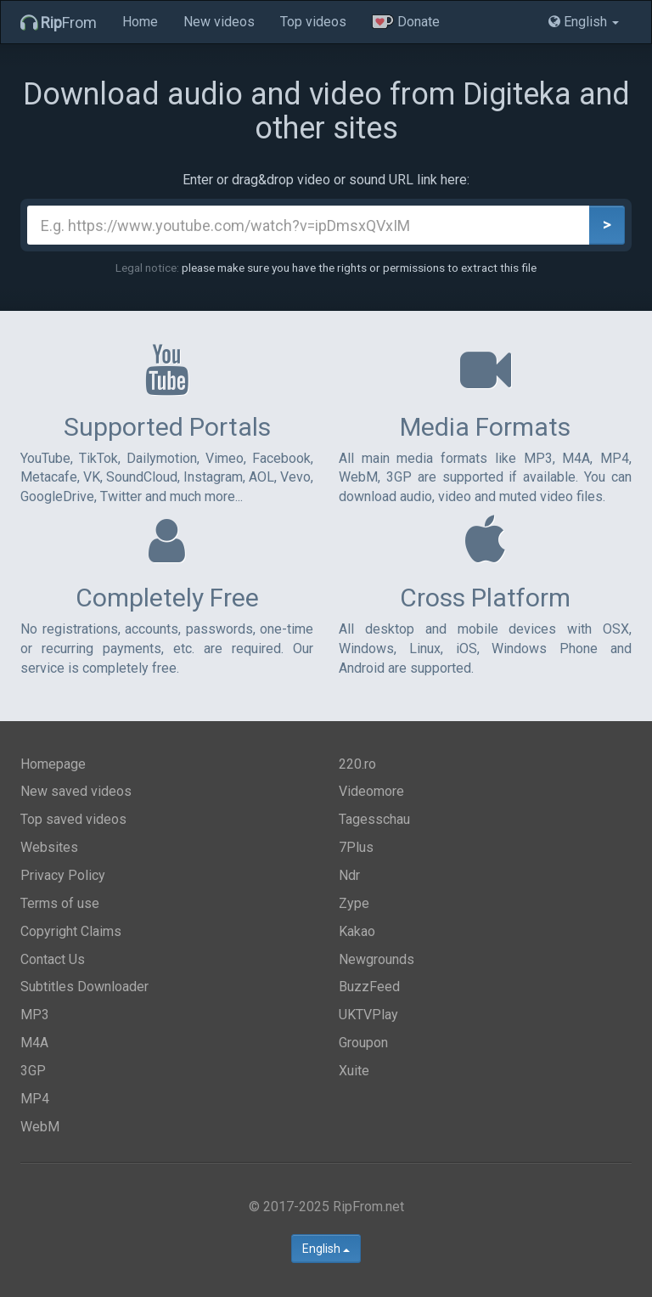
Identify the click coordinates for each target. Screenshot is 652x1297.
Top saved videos (73, 819)
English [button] (583, 22)
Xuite (354, 1071)
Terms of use (59, 903)
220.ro (357, 764)
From (58, 22)
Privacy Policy (62, 875)
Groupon (363, 1043)
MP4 (34, 1099)
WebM (39, 1127)
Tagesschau (374, 819)
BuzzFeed (369, 986)
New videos (219, 22)
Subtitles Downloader (84, 986)
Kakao (357, 931)
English (326, 1248)
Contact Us (52, 959)
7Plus (356, 847)
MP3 (34, 1015)
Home (140, 22)
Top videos (313, 22)
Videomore (371, 791)
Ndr (349, 875)
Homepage (53, 764)
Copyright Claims (70, 931)
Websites (49, 847)
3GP (33, 1071)
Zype (354, 903)
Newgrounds (376, 959)
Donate (406, 22)
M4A (34, 1043)
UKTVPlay (368, 1015)
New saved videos (76, 791)
